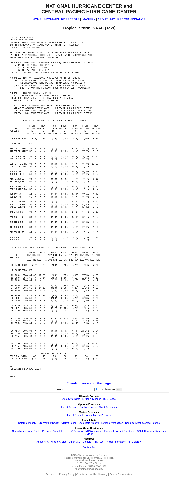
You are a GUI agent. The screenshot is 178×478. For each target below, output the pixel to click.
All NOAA (111, 389)
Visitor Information (116, 441)
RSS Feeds (109, 399)
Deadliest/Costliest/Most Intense (142, 423)
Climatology (59, 431)
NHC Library (135, 441)
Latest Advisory (69, 407)
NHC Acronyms (93, 431)
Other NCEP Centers (80, 441)
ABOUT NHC (106, 19)
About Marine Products (98, 415)
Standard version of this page (89, 383)
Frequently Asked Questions (119, 431)
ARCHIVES (51, 19)
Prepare (46, 431)
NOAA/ (75, 455)
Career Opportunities (120, 474)
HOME (37, 19)
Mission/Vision (58, 441)
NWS (100, 389)
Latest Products (75, 415)
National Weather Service (93, 455)
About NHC (43, 441)
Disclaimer (51, 474)
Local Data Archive (89, 423)
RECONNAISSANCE (131, 19)
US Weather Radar (48, 423)
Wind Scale (34, 431)
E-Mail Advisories (91, 399)
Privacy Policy (66, 474)
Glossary (103, 474)
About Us (91, 474)
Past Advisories (88, 407)
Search (60, 389)
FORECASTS (70, 19)
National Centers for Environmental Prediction (89, 458)
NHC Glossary (75, 431)
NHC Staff (98, 441)
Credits (80, 474)
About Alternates (71, 399)
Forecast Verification (112, 423)
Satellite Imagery (27, 423)
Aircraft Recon (68, 423)
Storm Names (19, 431)
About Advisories (108, 407)
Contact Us (89, 447)
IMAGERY (88, 19)
